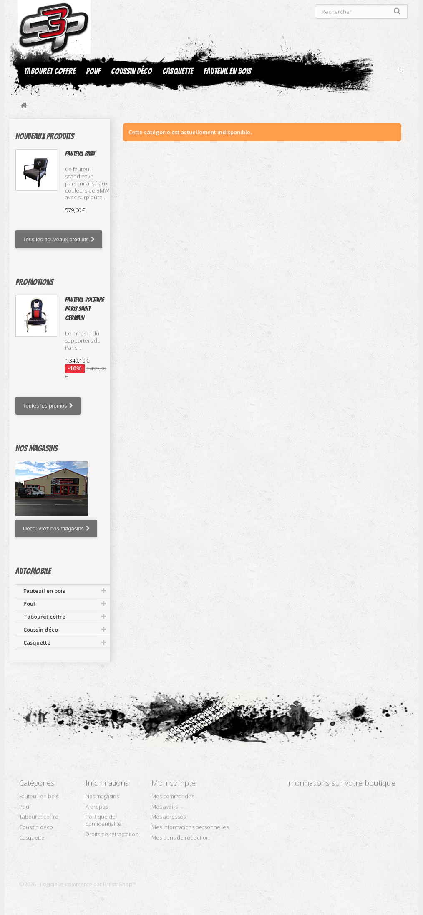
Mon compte (173, 783)
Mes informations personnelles (190, 827)
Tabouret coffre (50, 71)
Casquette (177, 71)
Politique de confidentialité (103, 820)
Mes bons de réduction (180, 837)
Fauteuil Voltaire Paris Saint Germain (84, 308)
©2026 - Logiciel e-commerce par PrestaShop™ (77, 884)
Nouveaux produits (44, 136)
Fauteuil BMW (80, 153)
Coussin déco (131, 71)
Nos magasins (36, 448)
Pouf (93, 71)
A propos (97, 806)
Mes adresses (168, 816)
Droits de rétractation (112, 834)
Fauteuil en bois (227, 71)
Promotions (34, 282)
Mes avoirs (164, 806)
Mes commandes (172, 796)
